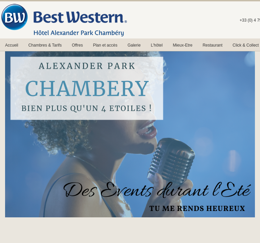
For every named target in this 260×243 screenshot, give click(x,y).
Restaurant (212, 45)
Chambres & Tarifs (45, 45)
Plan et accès (105, 45)
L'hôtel (156, 45)
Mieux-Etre (182, 45)
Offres (77, 45)
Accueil (11, 45)
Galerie (134, 45)
